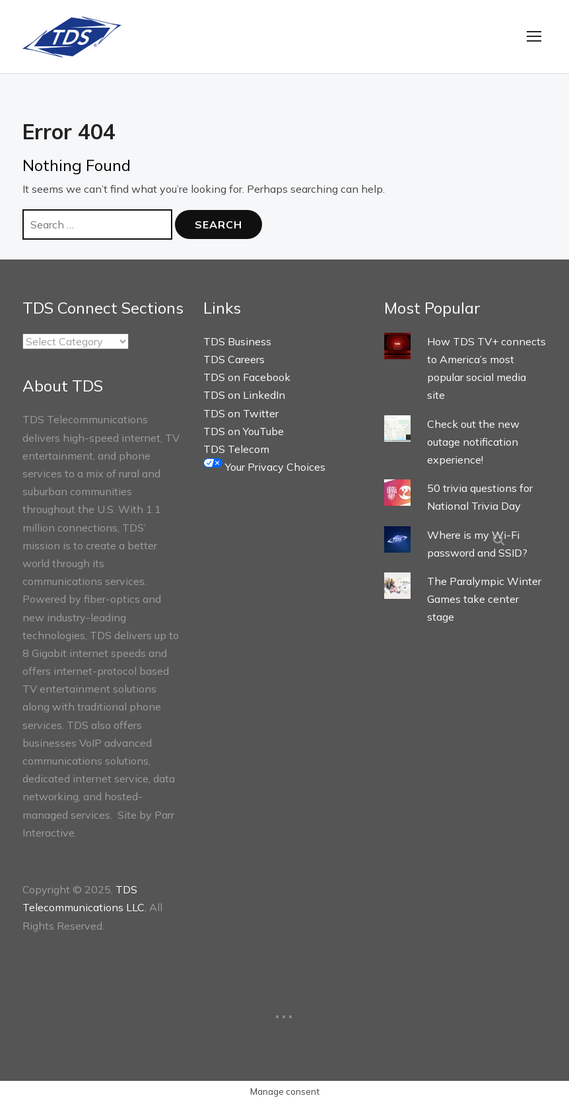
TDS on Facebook (246, 377)
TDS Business (237, 341)
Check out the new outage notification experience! (473, 441)
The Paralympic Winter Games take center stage (484, 598)
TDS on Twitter (241, 413)
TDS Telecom (236, 449)
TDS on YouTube (243, 431)
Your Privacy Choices (264, 466)
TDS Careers (234, 359)
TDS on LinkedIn (244, 394)
